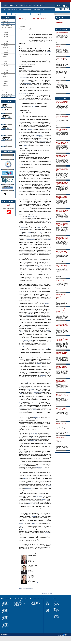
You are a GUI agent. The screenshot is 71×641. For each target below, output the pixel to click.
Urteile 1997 (5, 74)
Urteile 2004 (5, 61)
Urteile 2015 (5, 41)
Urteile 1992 (5, 83)
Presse (43, 9)
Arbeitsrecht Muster (21, 11)
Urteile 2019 (5, 34)
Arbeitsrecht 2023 (5, 603)
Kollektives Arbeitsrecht (35, 603)
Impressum (56, 603)
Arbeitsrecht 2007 (5, 622)
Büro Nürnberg (57, 616)
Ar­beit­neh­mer (30, 129)
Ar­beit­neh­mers (31, 323)
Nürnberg (33, 14)
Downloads (48, 601)
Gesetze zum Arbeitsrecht (27, 9)
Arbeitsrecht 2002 (5, 627)
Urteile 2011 (5, 49)
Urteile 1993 (5, 81)
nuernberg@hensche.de (7, 139)
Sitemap (47, 609)
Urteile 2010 (5, 50)
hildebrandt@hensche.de (33, 572)
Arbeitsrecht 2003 (5, 626)
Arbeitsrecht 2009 (5, 619)
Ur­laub (26, 266)
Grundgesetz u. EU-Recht (36, 600)
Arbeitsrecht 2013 (5, 615)
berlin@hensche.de (6, 106)
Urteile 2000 (5, 68)
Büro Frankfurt (56, 610)
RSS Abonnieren (4, 634)
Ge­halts (47, 165)
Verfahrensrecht (34, 605)
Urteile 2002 (5, 65)
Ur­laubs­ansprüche (38, 392)
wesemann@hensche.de (33, 582)
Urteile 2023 (5, 29)
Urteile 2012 (5, 47)
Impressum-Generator (7, 11)
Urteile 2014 (5, 43)
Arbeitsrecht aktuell (10, 9)
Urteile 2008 (5, 54)
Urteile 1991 (5, 85)
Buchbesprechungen (18, 600)
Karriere (47, 603)
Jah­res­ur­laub (31, 216)
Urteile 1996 (5, 76)
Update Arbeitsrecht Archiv (7, 96)
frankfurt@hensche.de (7, 111)
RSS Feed (48, 606)
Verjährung (26, 145)
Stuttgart (38, 14)
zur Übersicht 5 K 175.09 (47, 593)
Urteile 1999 (5, 70)
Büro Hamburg (56, 611)
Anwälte (42, 14)
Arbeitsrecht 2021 (5, 605)
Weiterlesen (59, 44)
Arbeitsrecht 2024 (5, 602)
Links (47, 605)
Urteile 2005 (5, 59)
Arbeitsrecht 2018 (5, 609)
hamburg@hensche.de (7, 117)
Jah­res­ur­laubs (33, 440)
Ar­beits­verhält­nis (42, 141)
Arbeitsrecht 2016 (5, 611)
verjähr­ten (21, 164)
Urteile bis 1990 (6, 87)
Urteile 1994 (5, 79)
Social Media (48, 608)
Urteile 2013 (5, 45)
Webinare (34, 11)
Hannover (19, 14)
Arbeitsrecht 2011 (5, 617)
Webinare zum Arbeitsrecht (7, 94)
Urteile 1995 (5, 78)
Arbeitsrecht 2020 (5, 606)
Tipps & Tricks (14, 11)
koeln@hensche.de (6, 128)
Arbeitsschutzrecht (34, 602)
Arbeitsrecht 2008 (5, 620)
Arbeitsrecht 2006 (5, 623)
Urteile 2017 (5, 38)
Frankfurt (9, 14)
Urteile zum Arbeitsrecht (36, 9)
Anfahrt (3, 107)
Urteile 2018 (5, 36)
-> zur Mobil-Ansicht (6, 17)
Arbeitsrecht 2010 (5, 618)
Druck (47, 602)
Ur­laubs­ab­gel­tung (23, 77)
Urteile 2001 (5, 67)
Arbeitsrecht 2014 (5, 613)
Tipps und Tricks (5, 21)
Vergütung (38, 227)
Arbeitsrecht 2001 (5, 629)
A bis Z (47, 600)
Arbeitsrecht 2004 (5, 625)
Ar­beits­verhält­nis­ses (41, 232)
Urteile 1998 (5, 72)
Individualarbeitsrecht (35, 601)
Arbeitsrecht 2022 (5, 604)
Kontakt (47, 604)
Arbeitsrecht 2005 (5, 624)
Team (55, 602)
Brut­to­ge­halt (33, 516)
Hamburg (14, 14)
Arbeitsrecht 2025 (5, 601)
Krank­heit (30, 312)
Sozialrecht (33, 604)
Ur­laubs (25, 99)
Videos (3, 90)
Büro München (56, 615)
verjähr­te (21, 402)
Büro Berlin (56, 609)
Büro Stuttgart (56, 617)
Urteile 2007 (5, 56)
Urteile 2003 (5, 63)
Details (7, 107)
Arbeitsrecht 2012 (5, 616)
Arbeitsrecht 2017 (5, 610)
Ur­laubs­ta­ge (48, 51)
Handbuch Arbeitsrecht (18, 9)
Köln (23, 14)
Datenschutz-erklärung (56, 605)
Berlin (5, 14)
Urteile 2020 (5, 32)
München (28, 14)
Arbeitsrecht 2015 (5, 612)
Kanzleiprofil (40, 11)
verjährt (20, 393)
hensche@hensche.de (32, 563)
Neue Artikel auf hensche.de (19, 603)
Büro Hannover (57, 612)
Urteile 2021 (5, 30)
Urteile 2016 (5, 39)
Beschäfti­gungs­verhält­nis (24, 346)
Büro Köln (56, 614)
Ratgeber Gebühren (29, 11)
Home (4, 9)
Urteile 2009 (5, 52)
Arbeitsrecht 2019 (5, 608)
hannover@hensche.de (7, 122)
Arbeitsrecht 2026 (5, 600)
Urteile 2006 (5, 58)
